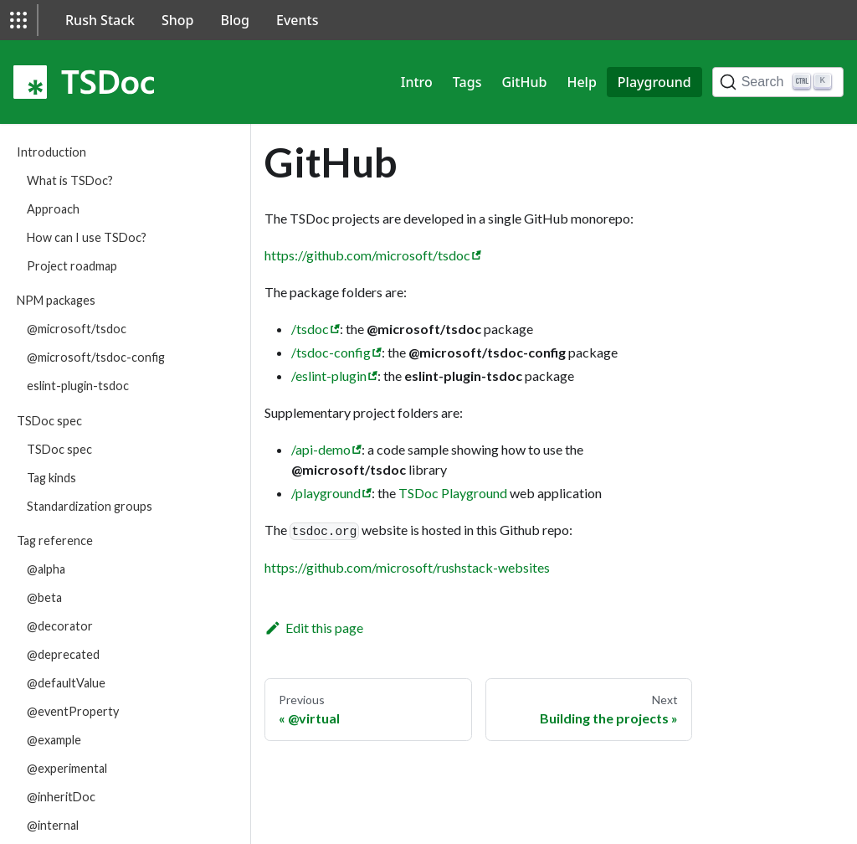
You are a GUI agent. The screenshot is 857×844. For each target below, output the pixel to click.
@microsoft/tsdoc (76, 329)
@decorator (60, 626)
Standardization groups (89, 506)
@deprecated (63, 654)
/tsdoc (310, 329)
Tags (467, 82)
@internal (53, 825)
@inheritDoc (61, 797)
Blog (235, 20)
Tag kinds (51, 478)
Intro (417, 82)
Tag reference (55, 540)
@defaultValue (66, 683)
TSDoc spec (49, 421)
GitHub (524, 82)
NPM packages (56, 300)
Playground (654, 82)
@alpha (46, 569)
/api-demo (321, 449)
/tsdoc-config (331, 352)
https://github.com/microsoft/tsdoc (367, 255)
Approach (53, 209)
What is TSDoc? (70, 180)
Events (297, 20)
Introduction (51, 152)
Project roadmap (72, 266)
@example (54, 740)
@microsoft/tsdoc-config (96, 357)
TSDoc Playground (452, 493)
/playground (326, 493)
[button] (18, 20)
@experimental (67, 768)
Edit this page (313, 628)
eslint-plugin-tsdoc (78, 385)
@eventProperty (73, 711)
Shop (178, 20)
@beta (44, 597)
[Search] (778, 82)
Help (581, 82)
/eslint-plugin (329, 375)
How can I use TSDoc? (86, 237)
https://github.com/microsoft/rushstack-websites (407, 567)
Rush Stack (100, 20)
